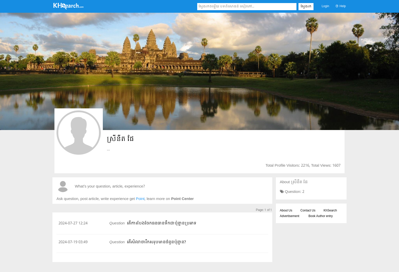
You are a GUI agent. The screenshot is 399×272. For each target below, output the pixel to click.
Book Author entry (320, 216)
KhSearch (330, 210)
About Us (286, 210)
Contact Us (308, 210)
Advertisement (290, 216)
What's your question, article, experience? (110, 186)
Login (325, 6)
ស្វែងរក (306, 6)
